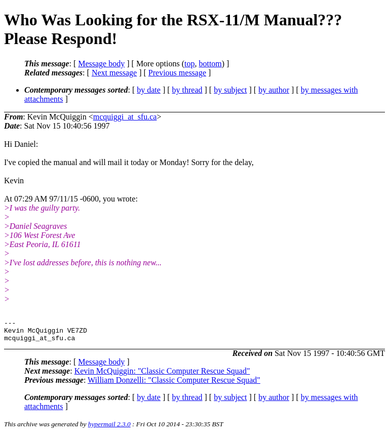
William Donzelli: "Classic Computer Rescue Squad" (174, 384)
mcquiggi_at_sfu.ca (125, 116)
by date (149, 90)
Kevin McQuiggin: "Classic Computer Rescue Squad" (162, 375)
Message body (101, 63)
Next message (114, 72)
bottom (210, 63)
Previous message (177, 72)
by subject (230, 90)
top (189, 63)
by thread (187, 90)
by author (273, 90)
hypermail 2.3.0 (109, 428)
